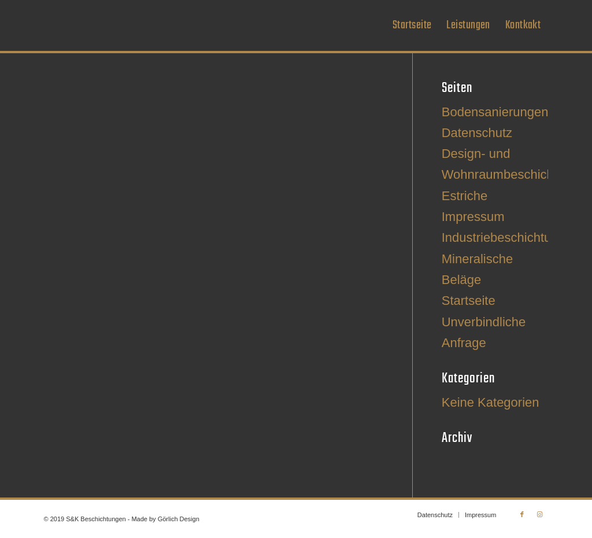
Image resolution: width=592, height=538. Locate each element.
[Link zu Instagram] (539, 514)
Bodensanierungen (495, 112)
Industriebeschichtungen (511, 237)
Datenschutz (477, 133)
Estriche (464, 196)
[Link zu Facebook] (522, 514)
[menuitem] (412, 25)
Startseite (468, 300)
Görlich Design (178, 518)
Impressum (473, 216)
